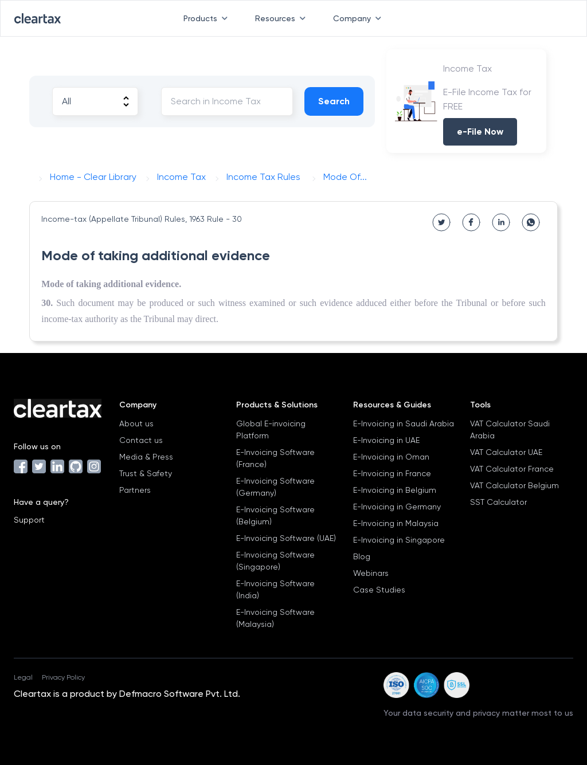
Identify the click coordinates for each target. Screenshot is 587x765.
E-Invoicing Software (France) (275, 458)
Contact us (141, 440)
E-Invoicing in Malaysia (396, 523)
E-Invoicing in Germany (397, 506)
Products (207, 18)
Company (359, 18)
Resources (282, 18)
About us (136, 423)
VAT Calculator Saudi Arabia (510, 429)
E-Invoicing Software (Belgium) (275, 515)
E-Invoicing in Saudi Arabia (403, 423)
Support (29, 519)
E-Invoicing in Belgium (394, 490)
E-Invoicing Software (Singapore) (275, 560)
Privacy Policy (63, 677)
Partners (135, 490)
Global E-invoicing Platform (271, 429)
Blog (361, 556)
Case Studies (379, 589)
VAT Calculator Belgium (514, 485)
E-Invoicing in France (392, 473)
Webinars (371, 573)
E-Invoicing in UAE (386, 440)
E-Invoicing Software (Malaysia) (275, 618)
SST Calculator (498, 502)
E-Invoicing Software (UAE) (286, 538)
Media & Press (146, 456)
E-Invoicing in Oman (391, 456)
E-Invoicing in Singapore (399, 539)
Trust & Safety (145, 473)
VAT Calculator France (512, 468)
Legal (23, 677)
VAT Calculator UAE (506, 452)
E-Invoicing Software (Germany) (275, 486)
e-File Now (480, 131)
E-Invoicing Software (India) (275, 589)
